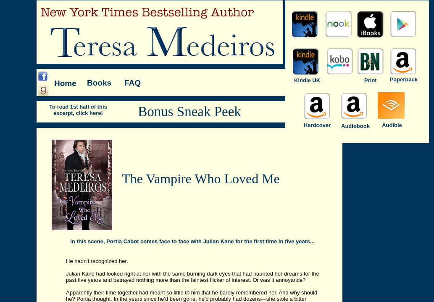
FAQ (132, 82)
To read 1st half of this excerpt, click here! (78, 110)
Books (99, 82)
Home (65, 83)
